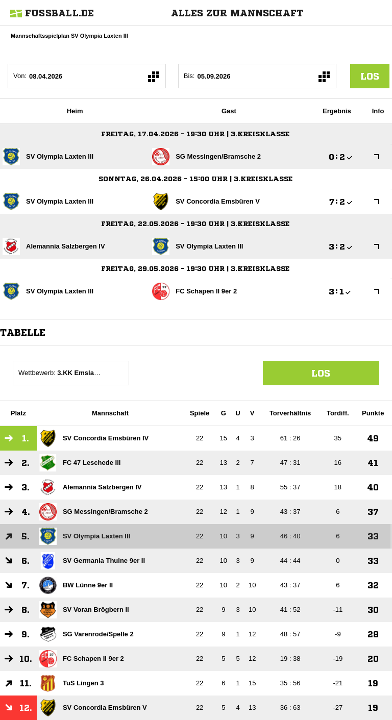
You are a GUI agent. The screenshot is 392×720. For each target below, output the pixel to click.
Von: (20, 76)
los (369, 76)
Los (320, 373)
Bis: (189, 76)
